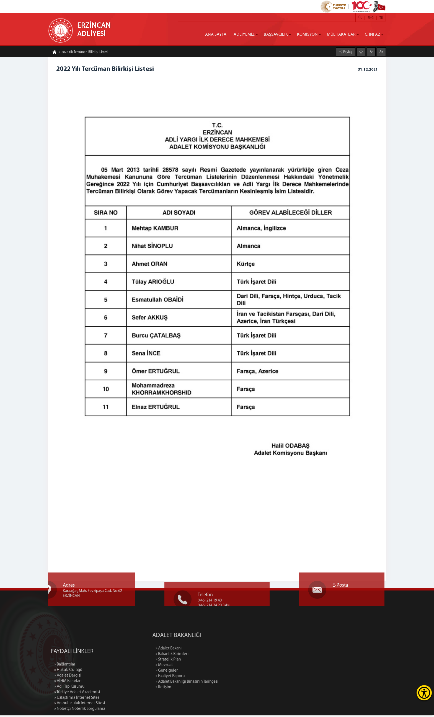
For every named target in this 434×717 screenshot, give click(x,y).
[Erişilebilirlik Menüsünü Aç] (424, 692)
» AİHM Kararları (68, 711)
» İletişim (193, 689)
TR (381, 18)
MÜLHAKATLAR (341, 34)
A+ (381, 51)
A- (371, 51)
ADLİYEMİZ (244, 34)
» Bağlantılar (64, 695)
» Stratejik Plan (198, 661)
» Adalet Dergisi (67, 706)
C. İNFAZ (372, 34)
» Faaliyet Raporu (200, 678)
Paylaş (347, 51)
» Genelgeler (196, 672)
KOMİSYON (307, 34)
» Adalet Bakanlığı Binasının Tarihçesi (216, 684)
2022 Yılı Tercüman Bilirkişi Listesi (83, 53)
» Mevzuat (194, 667)
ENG (371, 18)
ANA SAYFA (215, 34)
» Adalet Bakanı (198, 650)
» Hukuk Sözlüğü (68, 700)
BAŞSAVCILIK (276, 34)
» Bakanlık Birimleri (201, 656)
